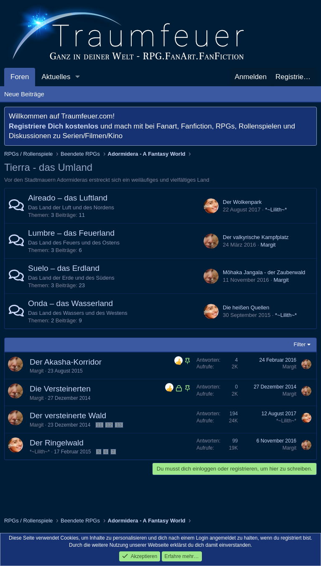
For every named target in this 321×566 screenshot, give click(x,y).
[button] (77, 77)
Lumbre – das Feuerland (71, 233)
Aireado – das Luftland (67, 197)
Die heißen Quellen (246, 307)
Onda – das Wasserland (70, 303)
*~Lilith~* (276, 209)
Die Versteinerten (60, 388)
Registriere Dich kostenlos (53, 126)
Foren (19, 77)
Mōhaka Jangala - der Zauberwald (264, 272)
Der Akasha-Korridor (66, 362)
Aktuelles (55, 77)
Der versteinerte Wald (68, 415)
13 (118, 424)
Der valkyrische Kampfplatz (256, 237)
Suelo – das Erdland (63, 268)
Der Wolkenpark (242, 202)
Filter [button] (300, 344)
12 (109, 424)
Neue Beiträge (24, 94)
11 (99, 424)
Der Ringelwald (57, 442)
